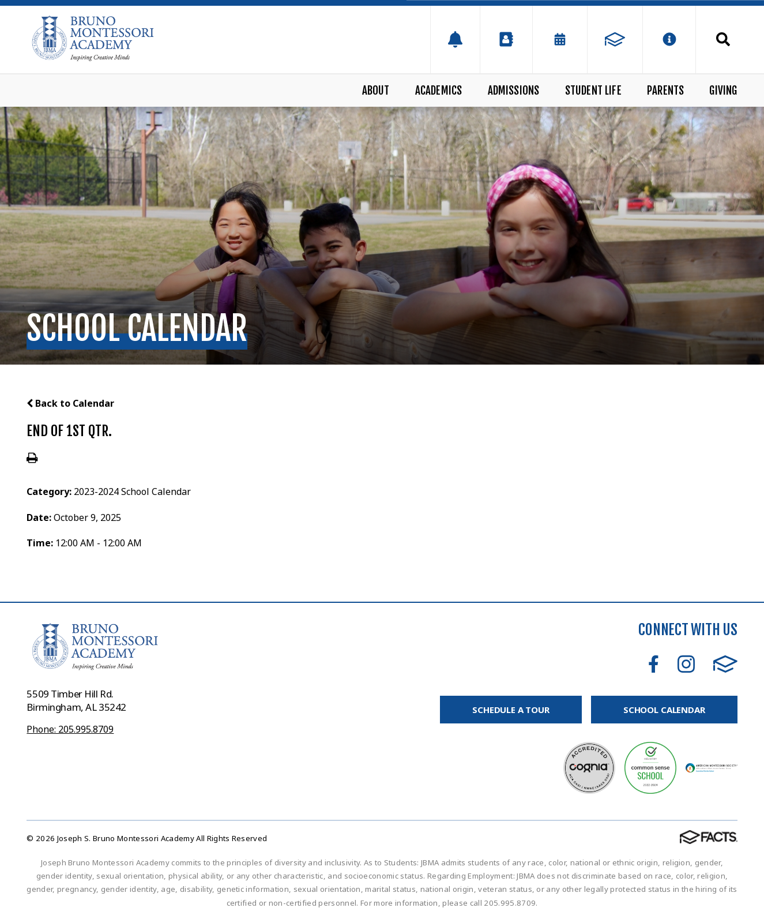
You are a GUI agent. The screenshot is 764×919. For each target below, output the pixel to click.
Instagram (686, 664)
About (376, 90)
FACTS (725, 664)
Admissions (514, 90)
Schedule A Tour (511, 709)
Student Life (593, 90)
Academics (438, 90)
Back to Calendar (70, 403)
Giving (723, 90)
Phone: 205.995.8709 (70, 729)
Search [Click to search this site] (723, 39)
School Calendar (664, 709)
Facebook (653, 664)
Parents (665, 90)
